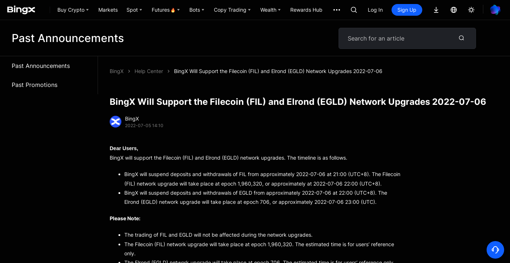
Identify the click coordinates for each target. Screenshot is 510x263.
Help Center (149, 71)
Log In (375, 10)
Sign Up (406, 10)
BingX (117, 71)
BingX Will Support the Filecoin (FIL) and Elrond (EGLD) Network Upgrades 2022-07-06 (278, 71)
